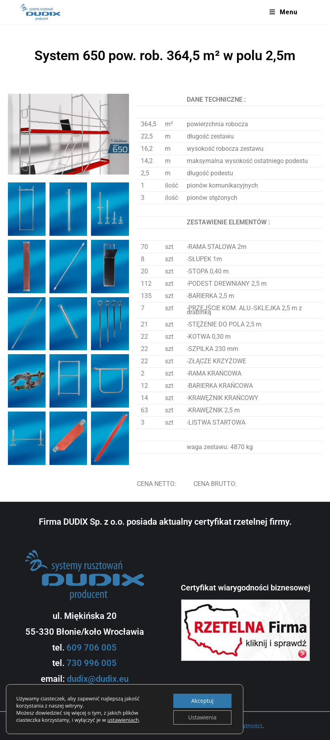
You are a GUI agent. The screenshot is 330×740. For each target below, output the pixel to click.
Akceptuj (202, 700)
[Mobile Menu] (283, 12)
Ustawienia (202, 717)
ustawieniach (122, 719)
